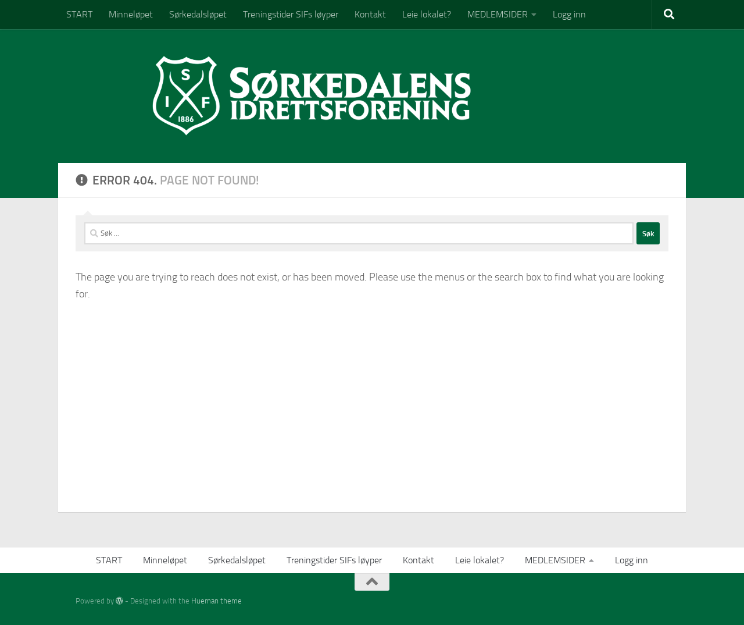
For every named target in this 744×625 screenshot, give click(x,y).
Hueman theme (216, 600)
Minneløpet (131, 14)
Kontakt (370, 14)
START (79, 14)
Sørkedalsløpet (198, 14)
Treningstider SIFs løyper (290, 14)
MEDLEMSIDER (497, 14)
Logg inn (569, 14)
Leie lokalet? (426, 14)
